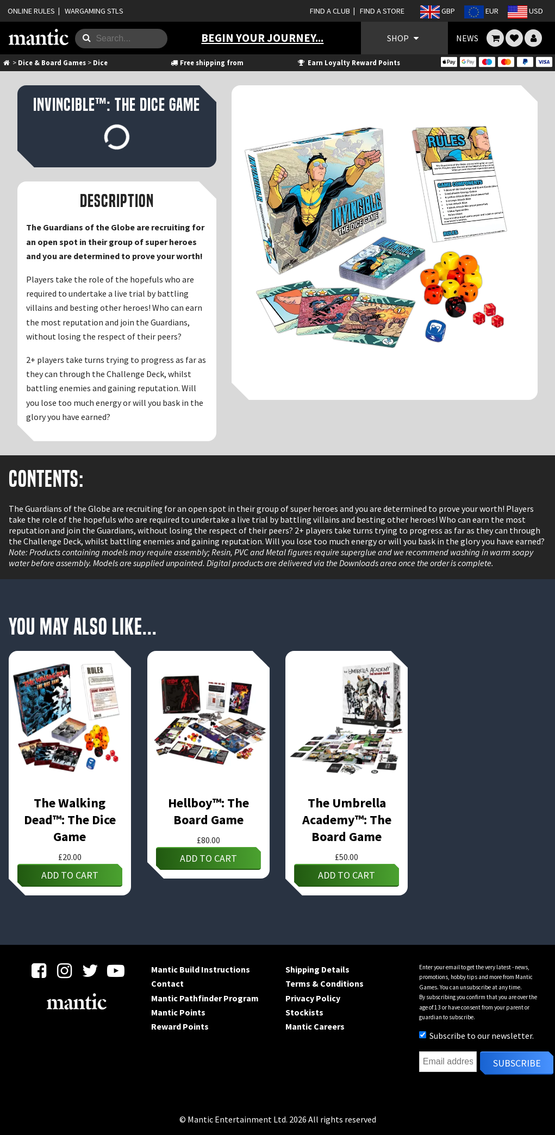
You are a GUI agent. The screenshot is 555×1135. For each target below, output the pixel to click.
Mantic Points (178, 1012)
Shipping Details (317, 969)
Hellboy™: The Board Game (208, 811)
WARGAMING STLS (94, 11)
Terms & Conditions (324, 983)
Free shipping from (207, 62)
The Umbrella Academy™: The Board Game (346, 819)
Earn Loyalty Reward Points (348, 62)
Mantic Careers (315, 1026)
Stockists (304, 1012)
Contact (167, 983)
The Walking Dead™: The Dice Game (70, 819)
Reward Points (180, 1026)
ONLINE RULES (31, 11)
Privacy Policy (312, 998)
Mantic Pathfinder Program (205, 998)
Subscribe (517, 1063)
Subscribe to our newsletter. (476, 1035)
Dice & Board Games (52, 62)
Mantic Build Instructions (200, 969)
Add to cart (69, 875)
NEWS (467, 38)
